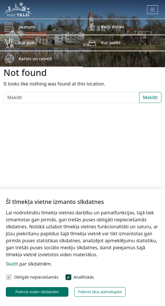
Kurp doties (112, 26)
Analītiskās (84, 277)
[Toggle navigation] (152, 9)
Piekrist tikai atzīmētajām (100, 291)
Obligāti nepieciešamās (36, 277)
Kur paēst (28, 42)
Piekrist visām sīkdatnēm (37, 291)
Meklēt (150, 97)
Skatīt (12, 264)
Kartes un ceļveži (35, 58)
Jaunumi (27, 27)
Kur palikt (110, 42)
